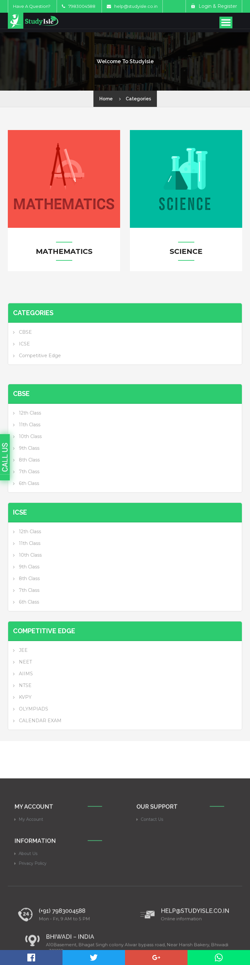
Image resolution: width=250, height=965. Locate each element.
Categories (138, 98)
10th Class (30, 471)
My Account (40, 898)
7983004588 (78, 6)
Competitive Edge (40, 375)
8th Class (29, 495)
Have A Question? (31, 6)
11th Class (29, 459)
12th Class (30, 448)
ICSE (24, 364)
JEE (23, 685)
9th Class (29, 483)
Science (186, 251)
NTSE (25, 720)
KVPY (25, 732)
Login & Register (214, 6)
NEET (25, 697)
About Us (38, 933)
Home (106, 98)
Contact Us (161, 898)
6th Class (29, 518)
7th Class (29, 506)
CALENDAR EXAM (40, 755)
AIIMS (26, 708)
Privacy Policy (41, 941)
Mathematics (64, 251)
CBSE (25, 352)
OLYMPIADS (33, 744)
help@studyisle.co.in (136, 6)
